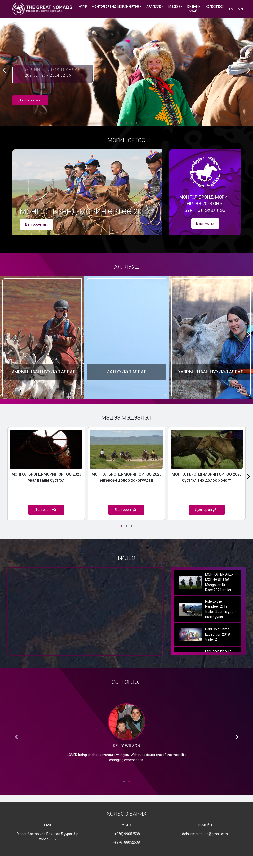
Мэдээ (174, 6)
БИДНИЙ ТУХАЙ (194, 9)
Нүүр (83, 6)
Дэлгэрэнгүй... (30, 100)
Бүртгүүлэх (205, 223)
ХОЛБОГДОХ (215, 6)
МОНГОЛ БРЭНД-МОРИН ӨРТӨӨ (115, 6)
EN (231, 9)
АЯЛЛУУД (153, 6)
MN (240, 9)
